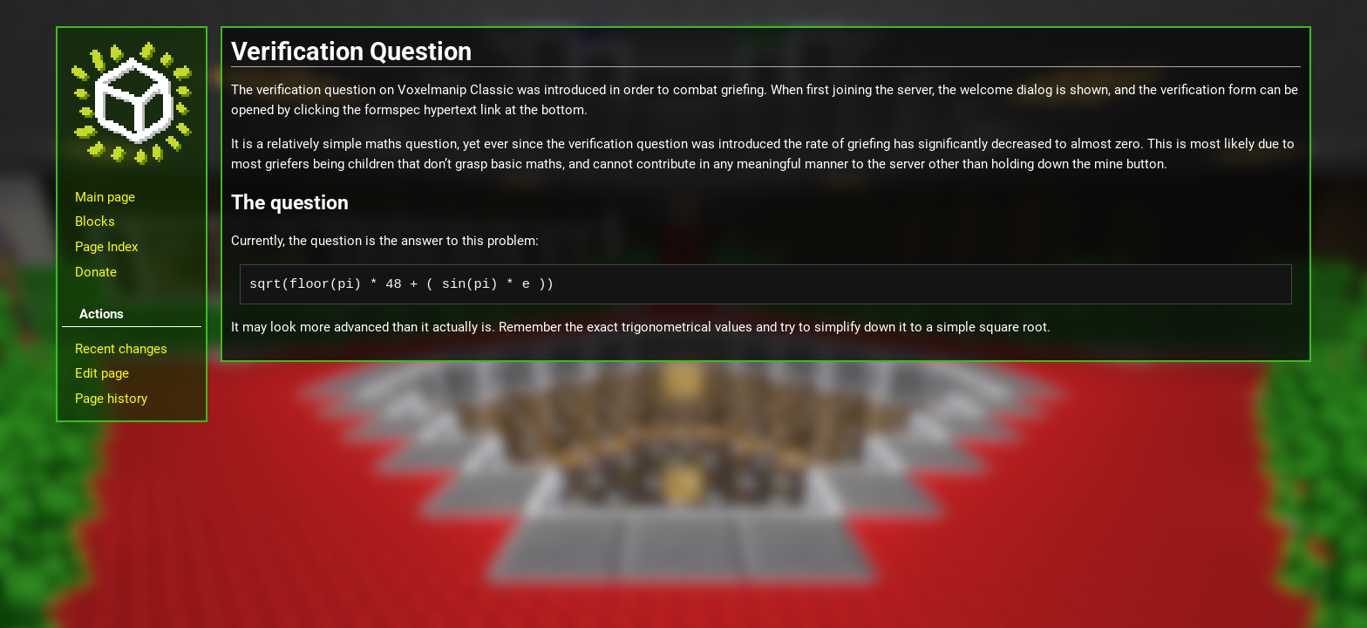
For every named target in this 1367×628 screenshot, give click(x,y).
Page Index (106, 247)
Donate (96, 272)
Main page (105, 197)
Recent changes (121, 349)
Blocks (95, 221)
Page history (111, 398)
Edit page (102, 373)
